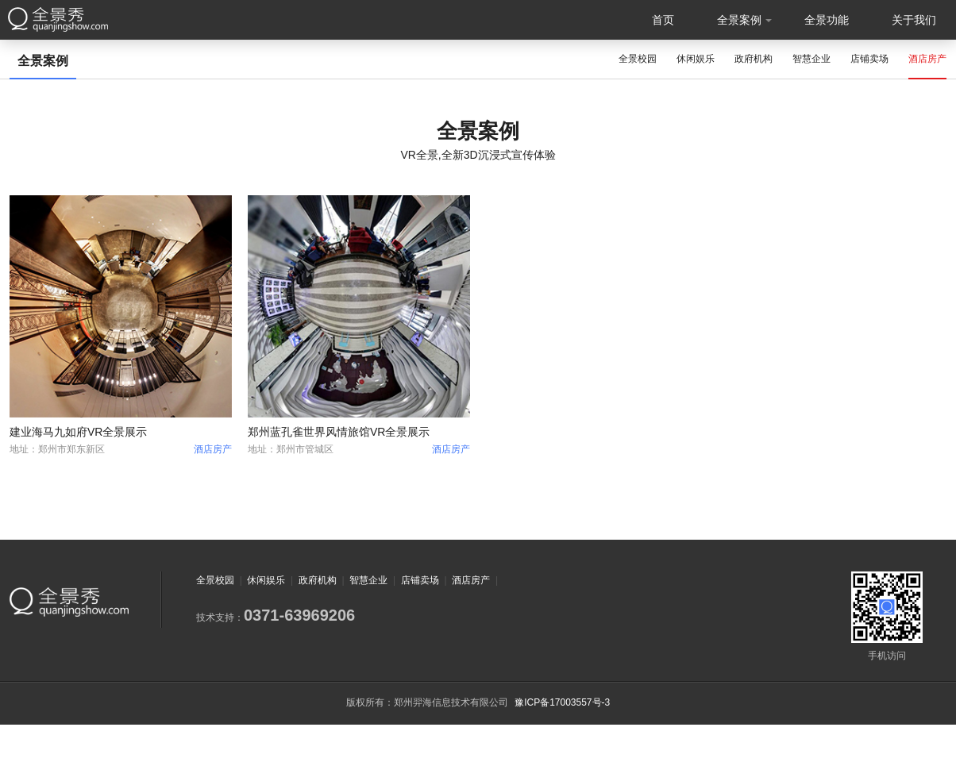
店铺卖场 (869, 58)
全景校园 (638, 58)
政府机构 (753, 58)
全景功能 (826, 19)
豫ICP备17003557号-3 (562, 702)
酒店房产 (927, 58)
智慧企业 (811, 58)
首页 (663, 19)
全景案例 (739, 19)
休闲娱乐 (696, 58)
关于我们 (914, 19)
